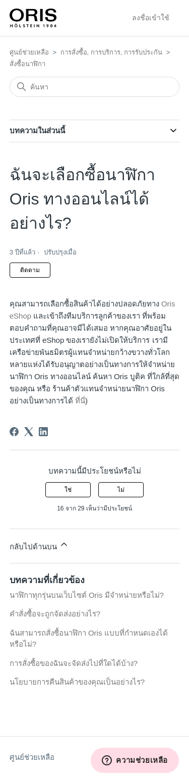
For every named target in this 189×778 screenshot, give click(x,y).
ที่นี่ (80, 400)
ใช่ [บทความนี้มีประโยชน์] (68, 489)
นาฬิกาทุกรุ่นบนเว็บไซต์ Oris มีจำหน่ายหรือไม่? (87, 595)
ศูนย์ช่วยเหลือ (29, 52)
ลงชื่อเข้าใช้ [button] (150, 18)
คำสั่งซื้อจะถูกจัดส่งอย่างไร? (55, 613)
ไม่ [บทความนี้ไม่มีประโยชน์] (120, 489)
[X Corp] (28, 431)
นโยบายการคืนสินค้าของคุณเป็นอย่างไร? (77, 682)
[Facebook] (14, 431)
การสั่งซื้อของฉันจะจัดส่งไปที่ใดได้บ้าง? (74, 663)
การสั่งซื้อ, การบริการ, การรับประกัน (111, 52)
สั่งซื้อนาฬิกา (27, 64)
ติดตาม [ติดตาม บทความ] (30, 270)
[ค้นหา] (95, 87)
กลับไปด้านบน (39, 545)
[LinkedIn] (43, 431)
